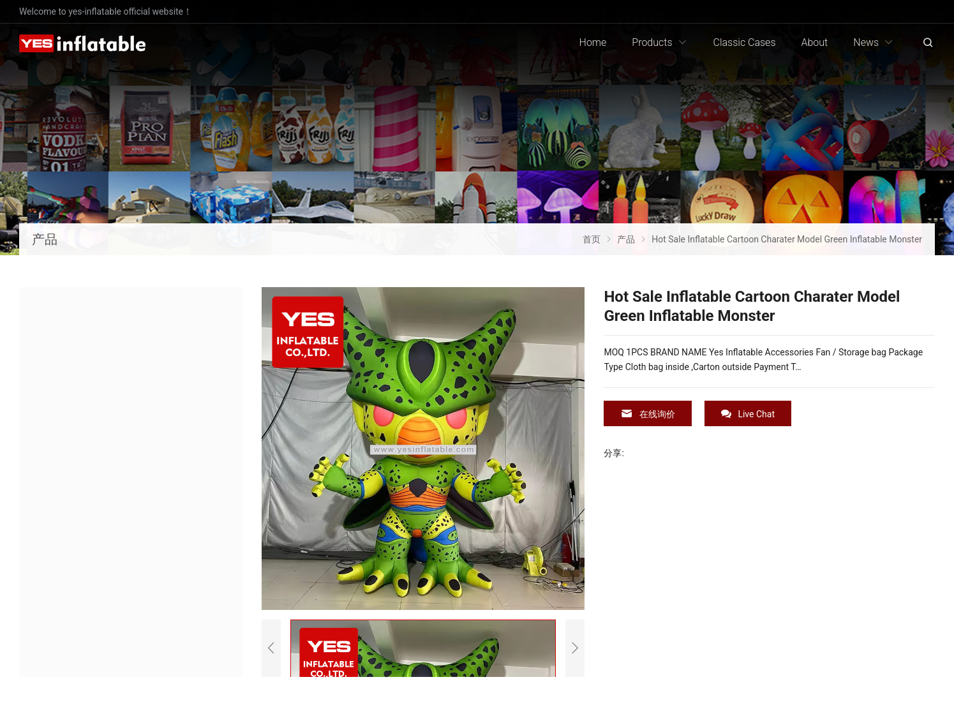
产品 (44, 239)
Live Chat (748, 413)
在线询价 (647, 413)
